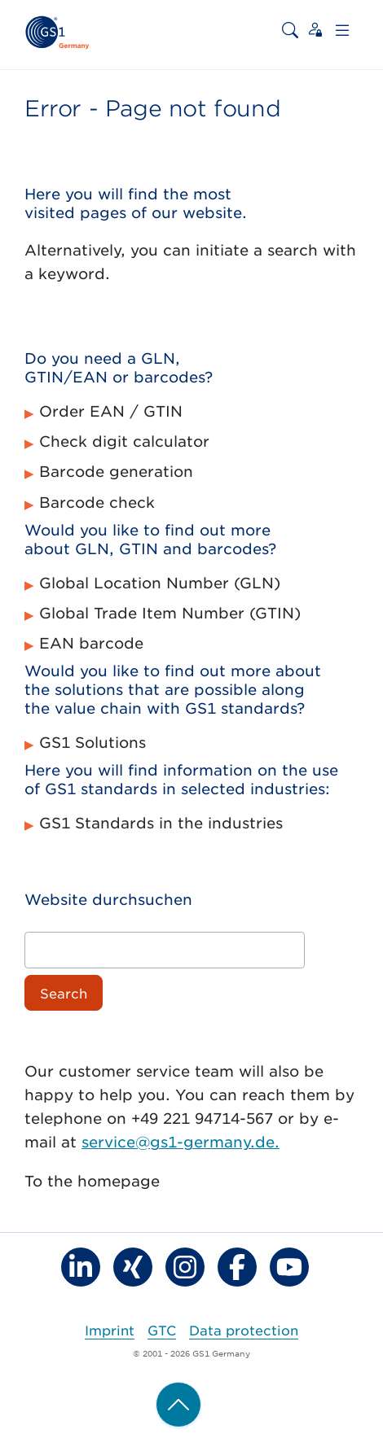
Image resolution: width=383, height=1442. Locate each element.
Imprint (109, 1330)
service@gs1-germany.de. (180, 1142)
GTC (161, 1330)
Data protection (243, 1330)
